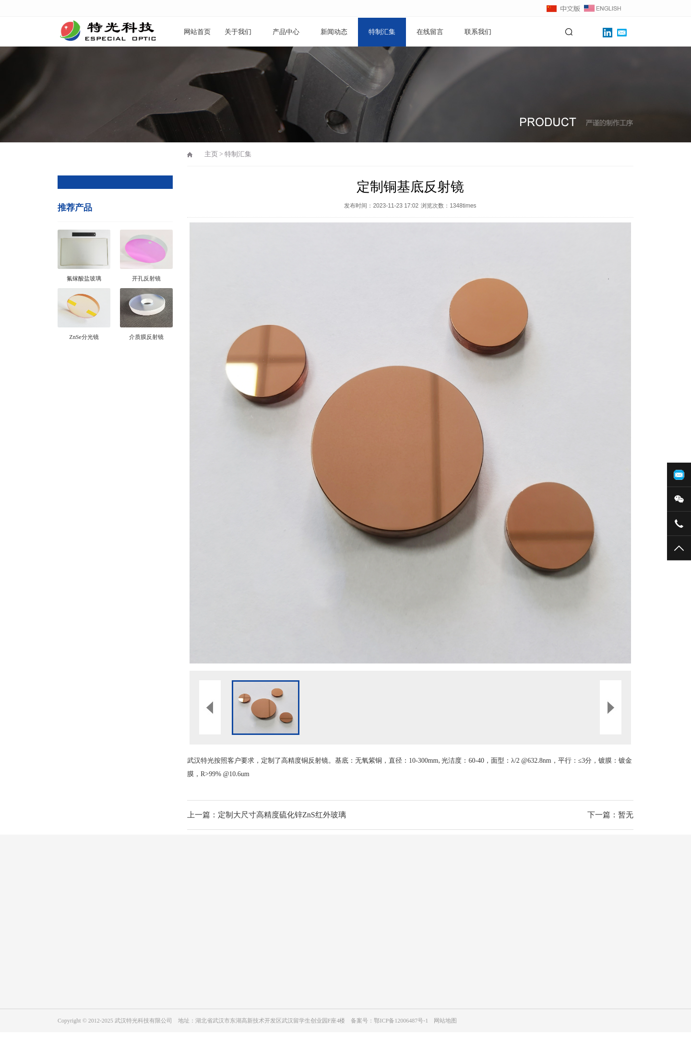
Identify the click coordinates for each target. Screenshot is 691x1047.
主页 (211, 154)
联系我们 (478, 31)
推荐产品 (75, 207)
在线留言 (430, 31)
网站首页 (197, 31)
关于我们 (238, 31)
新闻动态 (334, 31)
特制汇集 (382, 31)
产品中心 (286, 31)
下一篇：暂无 (610, 815)
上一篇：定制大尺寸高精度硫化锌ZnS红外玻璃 (266, 815)
